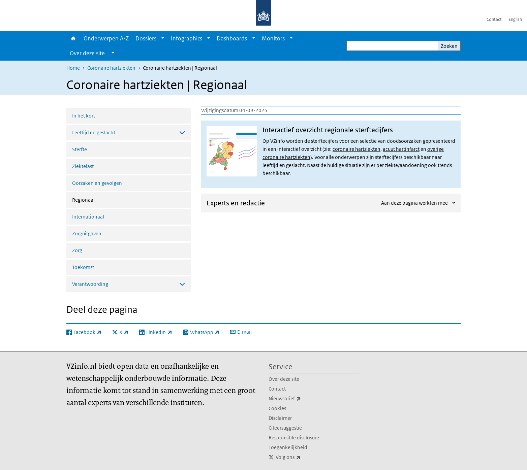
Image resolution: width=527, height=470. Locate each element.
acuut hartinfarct (401, 149)
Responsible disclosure (294, 437)
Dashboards (232, 38)
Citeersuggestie (285, 428)
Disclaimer (280, 418)
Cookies (277, 408)
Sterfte (79, 149)
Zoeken (449, 46)
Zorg (77, 250)
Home (73, 38)
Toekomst (83, 267)
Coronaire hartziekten (111, 68)
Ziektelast (83, 166)
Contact (494, 19)
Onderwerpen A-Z (106, 38)
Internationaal (88, 216)
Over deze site (284, 379)
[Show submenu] (162, 38)
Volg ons (303, 457)
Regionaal (101, 199)
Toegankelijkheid (288, 447)
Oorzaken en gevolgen (97, 183)
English (515, 19)
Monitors (273, 38)
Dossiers (145, 38)
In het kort (83, 115)
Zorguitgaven (86, 233)
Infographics (186, 38)
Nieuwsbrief (300, 399)
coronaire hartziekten (356, 149)
